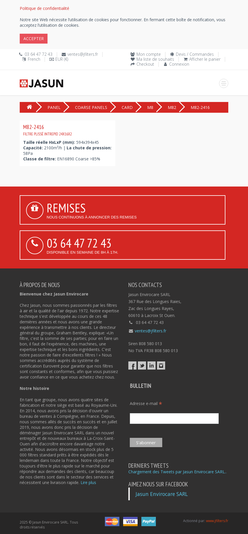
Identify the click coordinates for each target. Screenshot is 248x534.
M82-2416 (47, 130)
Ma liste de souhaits (155, 59)
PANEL (54, 107)
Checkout (145, 64)
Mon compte (148, 54)
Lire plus (88, 482)
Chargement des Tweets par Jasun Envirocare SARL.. (177, 471)
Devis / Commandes (195, 54)
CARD (127, 107)
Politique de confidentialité (44, 8)
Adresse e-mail (146, 403)
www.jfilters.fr (217, 520)
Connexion (179, 64)
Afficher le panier (204, 59)
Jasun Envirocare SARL (162, 493)
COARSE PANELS (91, 107)
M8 (150, 107)
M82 (172, 107)
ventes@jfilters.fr (83, 54)
